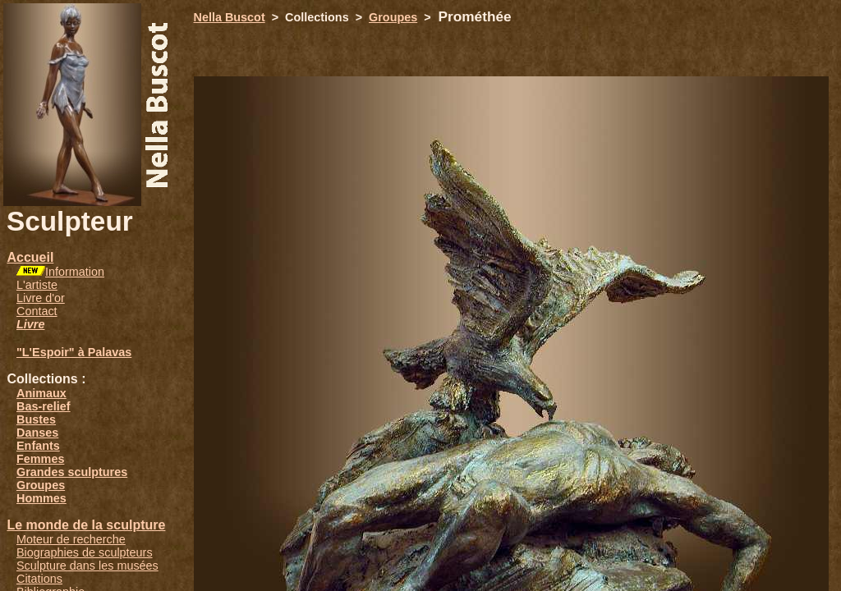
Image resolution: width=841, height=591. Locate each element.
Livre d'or (40, 298)
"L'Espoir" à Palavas (73, 352)
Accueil (30, 257)
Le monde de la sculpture (86, 525)
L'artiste (36, 284)
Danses (37, 432)
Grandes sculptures (71, 472)
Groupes (40, 485)
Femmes (40, 458)
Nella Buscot (229, 17)
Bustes (36, 419)
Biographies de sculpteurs (84, 552)
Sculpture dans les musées (87, 565)
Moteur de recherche (71, 539)
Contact (36, 311)
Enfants (38, 445)
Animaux (41, 393)
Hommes (41, 498)
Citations (39, 578)
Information (74, 271)
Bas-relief (43, 406)
